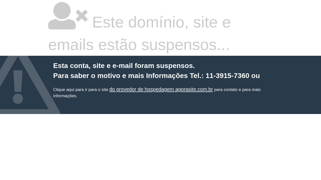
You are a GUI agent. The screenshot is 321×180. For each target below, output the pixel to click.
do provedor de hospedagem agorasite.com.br (161, 89)
